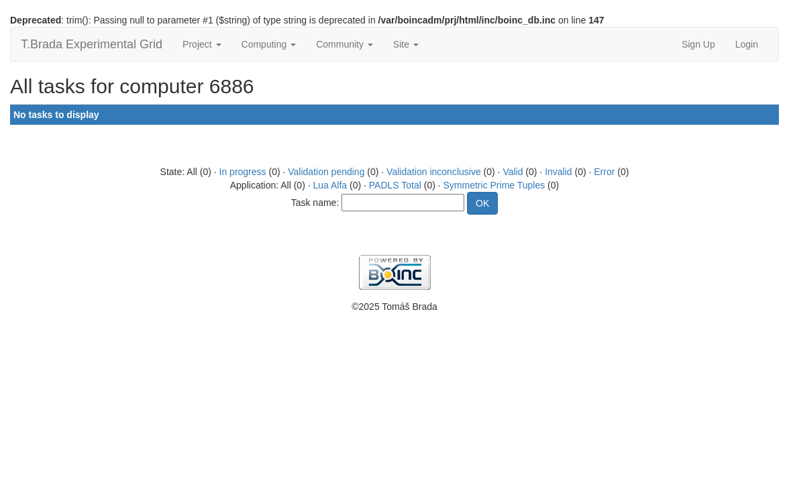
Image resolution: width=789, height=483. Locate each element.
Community (344, 44)
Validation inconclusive (433, 171)
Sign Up (698, 44)
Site (406, 44)
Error (604, 171)
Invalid (558, 171)
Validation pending (326, 171)
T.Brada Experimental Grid (91, 44)
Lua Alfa (330, 185)
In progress (242, 171)
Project (201, 44)
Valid (513, 171)
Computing (269, 44)
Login (746, 44)
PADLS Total (395, 185)
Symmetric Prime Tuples (494, 185)
